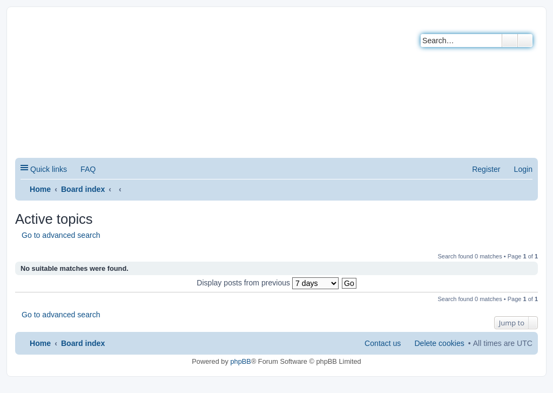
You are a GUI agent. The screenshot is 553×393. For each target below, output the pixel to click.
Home (40, 189)
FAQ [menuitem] (88, 169)
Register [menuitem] (486, 169)
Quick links (48, 169)
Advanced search (525, 40)
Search (510, 40)
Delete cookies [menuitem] (439, 343)
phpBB (240, 361)
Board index (83, 189)
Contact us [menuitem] (383, 343)
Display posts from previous (268, 282)
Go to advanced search (61, 235)
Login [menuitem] (523, 169)
